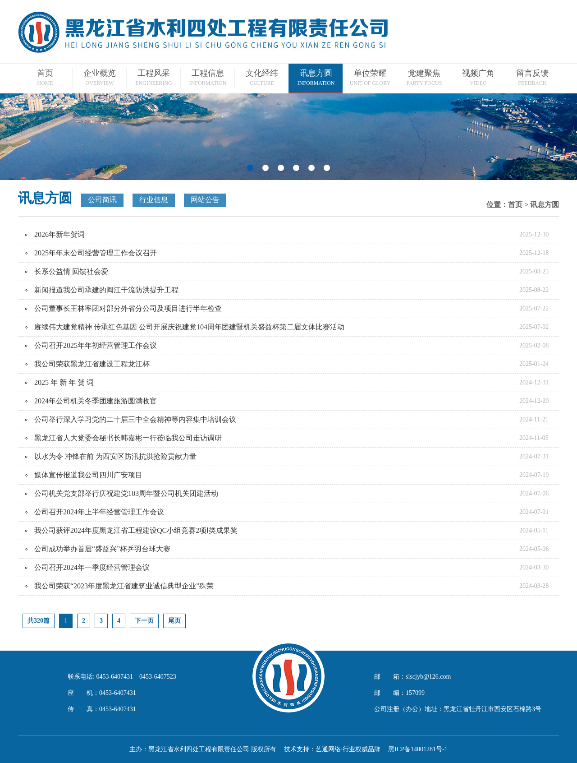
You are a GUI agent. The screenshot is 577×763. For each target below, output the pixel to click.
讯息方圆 (544, 204)
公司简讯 (102, 199)
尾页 (174, 620)
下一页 (144, 620)
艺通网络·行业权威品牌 (348, 749)
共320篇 (38, 620)
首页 (515, 204)
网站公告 (205, 199)
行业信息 (153, 199)
